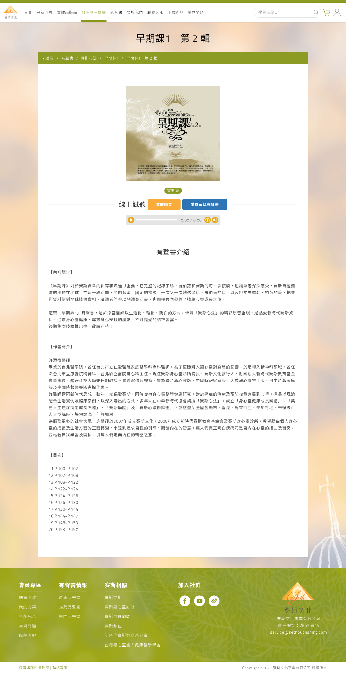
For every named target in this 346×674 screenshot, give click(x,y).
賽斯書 (173, 190)
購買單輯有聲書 (205, 204)
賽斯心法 (89, 58)
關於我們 (135, 12)
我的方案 (27, 607)
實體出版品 (67, 12)
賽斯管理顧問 (118, 616)
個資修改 (27, 597)
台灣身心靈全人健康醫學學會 (133, 645)
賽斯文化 (113, 597)
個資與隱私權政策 (34, 667)
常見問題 (196, 12)
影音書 (116, 12)
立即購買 (164, 204)
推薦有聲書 (70, 607)
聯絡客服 (155, 12)
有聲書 (67, 58)
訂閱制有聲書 (94, 12)
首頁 (28, 12)
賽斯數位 (113, 626)
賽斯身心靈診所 (120, 607)
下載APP (175, 12)
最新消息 (44, 12)
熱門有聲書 (70, 616)
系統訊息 (27, 616)
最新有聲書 (70, 597)
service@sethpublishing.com (298, 632)
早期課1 (111, 58)
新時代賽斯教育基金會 (126, 635)
